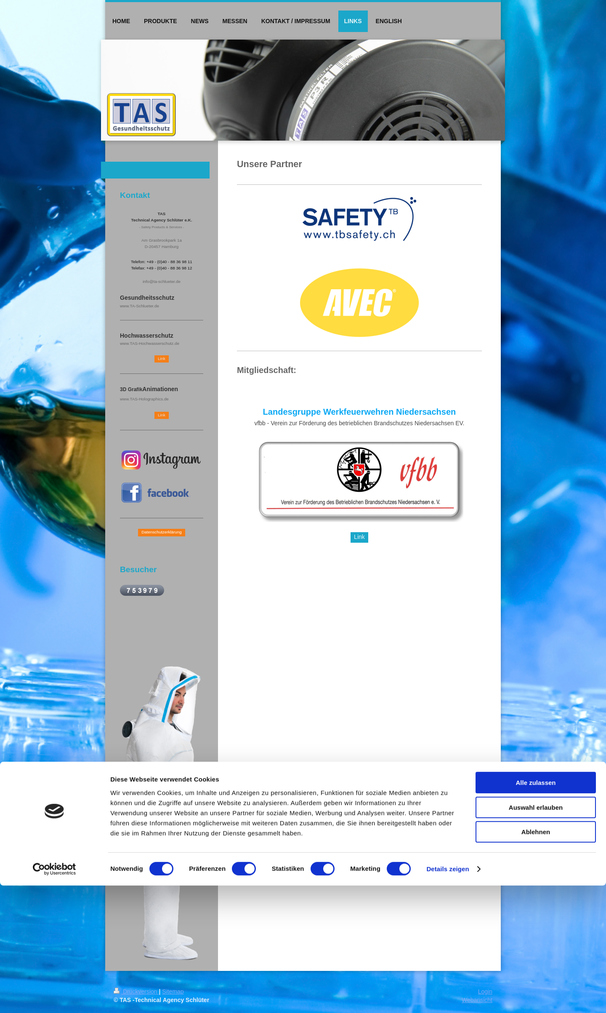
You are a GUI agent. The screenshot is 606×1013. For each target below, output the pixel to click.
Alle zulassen (536, 910)
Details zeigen (447, 996)
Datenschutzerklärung (161, 532)
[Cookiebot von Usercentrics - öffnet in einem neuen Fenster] (54, 996)
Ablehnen (535, 959)
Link (359, 536)
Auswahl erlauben (536, 934)
